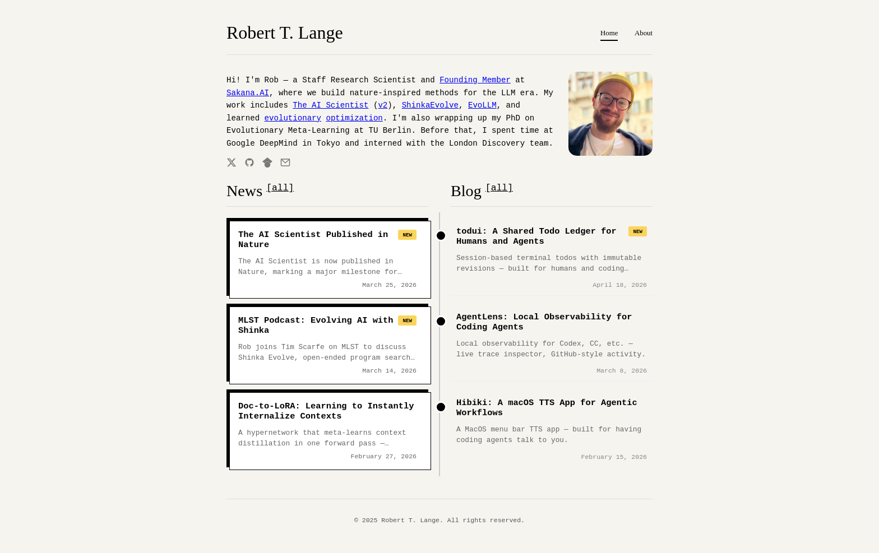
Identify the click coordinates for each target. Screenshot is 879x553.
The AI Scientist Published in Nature (313, 240)
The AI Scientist (330, 105)
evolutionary (293, 118)
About (644, 33)
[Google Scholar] (267, 162)
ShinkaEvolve (430, 105)
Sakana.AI (247, 93)
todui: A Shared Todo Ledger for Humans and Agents (536, 236)
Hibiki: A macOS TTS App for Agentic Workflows (546, 408)
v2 (382, 105)
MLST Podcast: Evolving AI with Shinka (316, 325)
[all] (280, 188)
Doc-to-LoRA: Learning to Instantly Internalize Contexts (326, 411)
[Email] (285, 162)
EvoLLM (482, 105)
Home (609, 33)
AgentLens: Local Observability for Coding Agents (544, 322)
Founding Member (475, 80)
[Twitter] (231, 162)
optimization (354, 118)
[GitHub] (249, 162)
